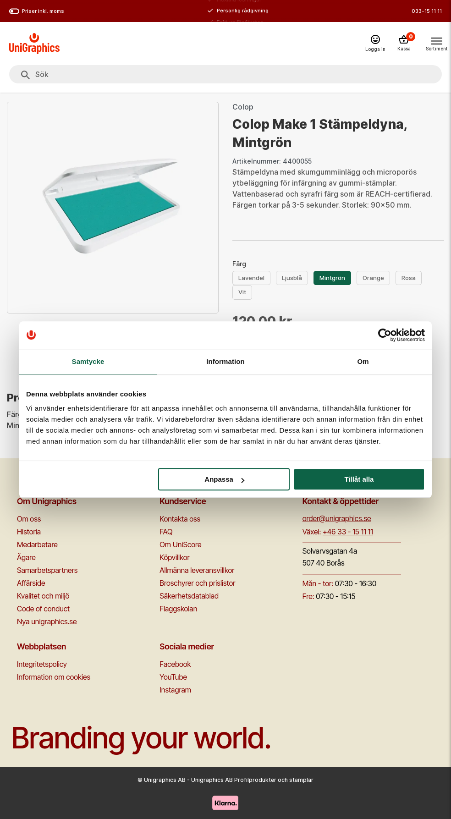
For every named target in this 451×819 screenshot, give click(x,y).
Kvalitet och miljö (43, 595)
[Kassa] (404, 43)
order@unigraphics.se (336, 518)
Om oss (29, 518)
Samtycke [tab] (88, 361)
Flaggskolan (178, 608)
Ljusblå (292, 277)
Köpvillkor (174, 557)
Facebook (175, 664)
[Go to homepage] (34, 43)
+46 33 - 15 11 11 (348, 531)
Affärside (31, 583)
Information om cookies (53, 677)
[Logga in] (375, 44)
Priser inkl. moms (36, 11)
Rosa (409, 277)
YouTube (173, 677)
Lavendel (251, 277)
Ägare (26, 557)
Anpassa (224, 479)
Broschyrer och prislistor (197, 583)
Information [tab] (225, 361)
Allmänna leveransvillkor (197, 570)
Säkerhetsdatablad (189, 595)
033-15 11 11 (427, 11)
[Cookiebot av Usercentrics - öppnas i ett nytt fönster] (385, 335)
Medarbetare (37, 544)
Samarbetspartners (47, 570)
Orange (373, 277)
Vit (242, 292)
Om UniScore (180, 544)
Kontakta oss (180, 518)
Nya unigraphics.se (47, 621)
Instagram (175, 689)
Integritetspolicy (42, 664)
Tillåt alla (359, 479)
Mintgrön (332, 277)
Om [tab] (362, 361)
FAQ (166, 531)
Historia (29, 531)
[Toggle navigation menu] (436, 43)
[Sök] (25, 75)
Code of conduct (43, 608)
